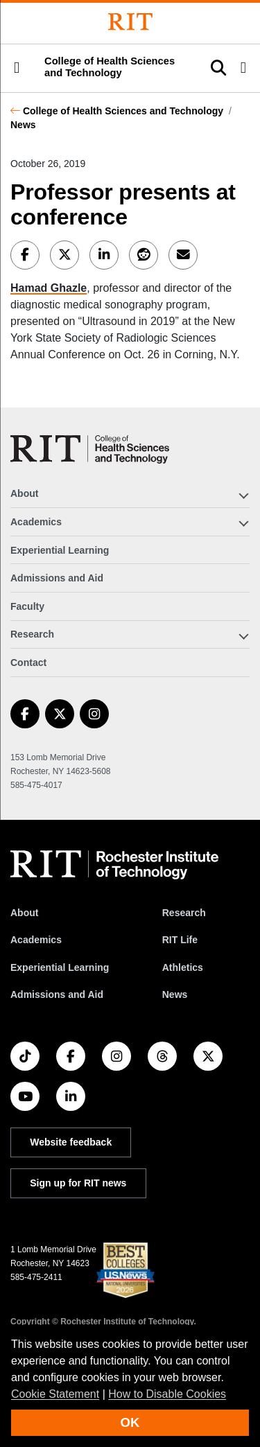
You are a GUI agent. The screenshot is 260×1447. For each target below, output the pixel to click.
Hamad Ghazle (48, 288)
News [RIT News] (175, 994)
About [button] (24, 493)
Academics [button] (36, 521)
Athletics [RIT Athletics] (182, 967)
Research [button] (32, 634)
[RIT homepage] (114, 865)
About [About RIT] (24, 912)
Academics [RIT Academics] (36, 939)
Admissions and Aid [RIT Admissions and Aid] (56, 994)
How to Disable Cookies (167, 1394)
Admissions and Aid (56, 578)
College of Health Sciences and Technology (123, 110)
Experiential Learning (59, 550)
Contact (28, 662)
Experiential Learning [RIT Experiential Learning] (59, 967)
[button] (16, 68)
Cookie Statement (55, 1394)
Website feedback (71, 1142)
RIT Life (180, 939)
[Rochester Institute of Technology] (130, 22)
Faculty (27, 606)
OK (130, 1422)
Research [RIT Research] (184, 912)
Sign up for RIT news (78, 1183)
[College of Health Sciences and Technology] (89, 449)
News (23, 124)
